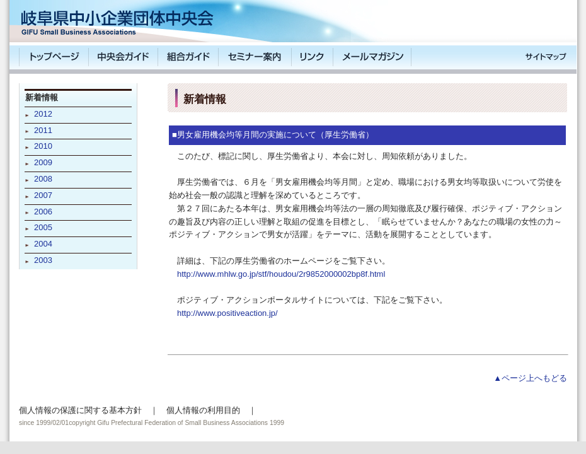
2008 (43, 178)
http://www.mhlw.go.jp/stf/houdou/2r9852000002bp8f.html (281, 274)
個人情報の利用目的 (203, 410)
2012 (43, 114)
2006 (43, 211)
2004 (43, 243)
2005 (43, 227)
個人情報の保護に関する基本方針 (80, 410)
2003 (43, 260)
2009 (43, 162)
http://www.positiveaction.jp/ (227, 313)
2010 (43, 146)
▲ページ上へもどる (530, 378)
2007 (43, 195)
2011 (43, 130)
